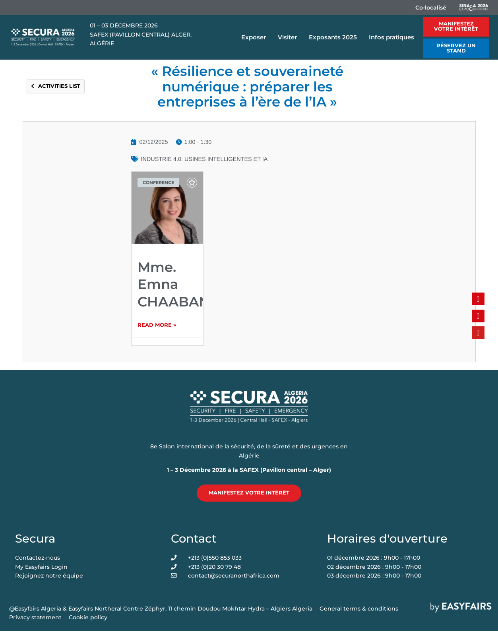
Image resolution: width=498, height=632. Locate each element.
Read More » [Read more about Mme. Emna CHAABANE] (157, 326)
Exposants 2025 (335, 37)
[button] (456, 27)
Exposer (255, 37)
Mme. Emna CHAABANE (178, 284)
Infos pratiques (393, 37)
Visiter (289, 37)
